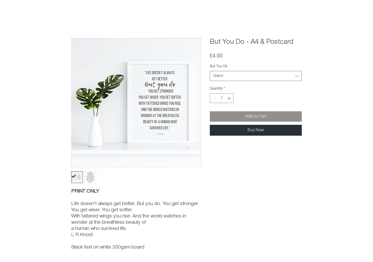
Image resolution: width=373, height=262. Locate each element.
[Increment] (229, 98)
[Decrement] (214, 98)
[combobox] (256, 76)
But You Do (218, 66)
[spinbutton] (221, 98)
